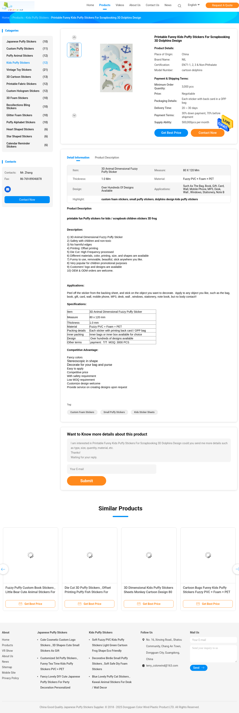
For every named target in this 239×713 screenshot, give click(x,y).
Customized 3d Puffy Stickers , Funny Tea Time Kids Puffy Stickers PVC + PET (59, 664)
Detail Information (78, 157)
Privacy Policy (10, 678)
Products (7, 645)
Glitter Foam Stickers (27, 115)
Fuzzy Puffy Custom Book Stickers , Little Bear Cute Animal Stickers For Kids (30, 592)
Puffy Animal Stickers (27, 56)
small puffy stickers (114, 412)
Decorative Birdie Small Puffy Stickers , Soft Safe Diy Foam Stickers (110, 664)
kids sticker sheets (144, 412)
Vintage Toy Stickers (27, 70)
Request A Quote (222, 5)
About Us (7, 656)
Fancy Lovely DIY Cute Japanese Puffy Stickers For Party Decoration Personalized (60, 682)
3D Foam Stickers (27, 98)
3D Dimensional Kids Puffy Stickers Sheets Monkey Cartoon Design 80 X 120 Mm (148, 592)
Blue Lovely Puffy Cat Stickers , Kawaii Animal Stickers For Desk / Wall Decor (112, 682)
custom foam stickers (82, 412)
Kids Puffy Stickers (27, 63)
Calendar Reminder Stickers (27, 145)
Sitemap (7, 667)
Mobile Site (9, 672)
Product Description (107, 157)
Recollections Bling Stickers (27, 106)
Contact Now (27, 199)
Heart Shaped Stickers (27, 129)
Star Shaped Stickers (27, 136)
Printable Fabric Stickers (27, 84)
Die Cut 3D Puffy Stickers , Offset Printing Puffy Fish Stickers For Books (88, 592)
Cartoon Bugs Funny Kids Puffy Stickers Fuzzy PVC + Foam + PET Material (206, 592)
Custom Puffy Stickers (27, 49)
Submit (86, 480)
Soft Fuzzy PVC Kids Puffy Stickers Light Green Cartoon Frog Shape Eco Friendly (109, 645)
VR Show (7, 650)
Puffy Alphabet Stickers (27, 122)
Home (5, 639)
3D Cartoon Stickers (27, 77)
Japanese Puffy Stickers (27, 41)
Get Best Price (171, 133)
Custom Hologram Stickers (27, 91)
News (5, 661)
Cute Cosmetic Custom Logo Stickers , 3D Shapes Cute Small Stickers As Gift (59, 645)
